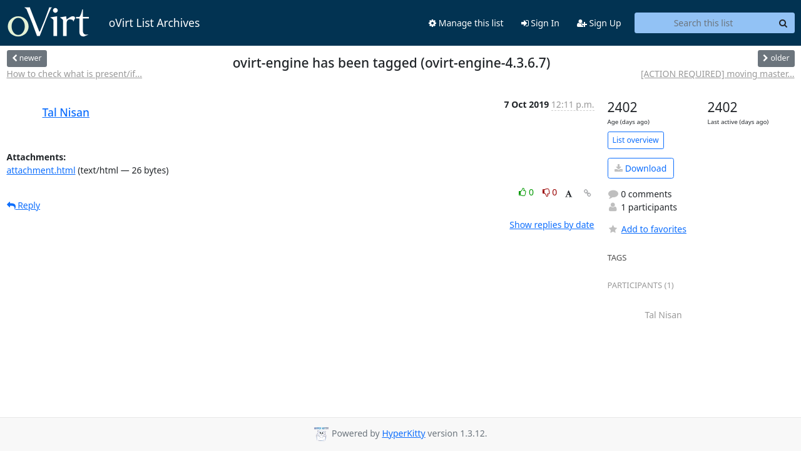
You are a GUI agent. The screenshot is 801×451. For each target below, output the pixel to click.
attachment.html (41, 170)
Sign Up (599, 23)
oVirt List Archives (103, 22)
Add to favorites (647, 229)
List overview (636, 140)
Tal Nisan (66, 112)
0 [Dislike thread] (550, 192)
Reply (24, 205)
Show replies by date (551, 225)
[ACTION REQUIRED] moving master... (718, 74)
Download (640, 168)
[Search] (783, 23)
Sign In (540, 23)
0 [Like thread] (527, 192)
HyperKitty (403, 433)
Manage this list (466, 23)
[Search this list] (704, 23)
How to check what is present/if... (75, 74)
